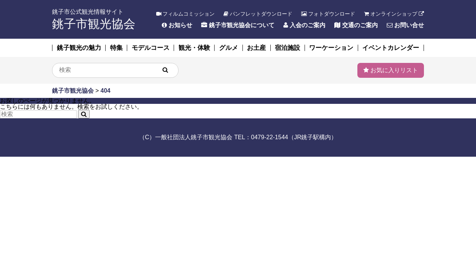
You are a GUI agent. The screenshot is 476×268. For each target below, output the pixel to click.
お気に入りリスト (390, 70)
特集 (116, 48)
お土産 (256, 48)
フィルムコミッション (185, 14)
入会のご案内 (304, 25)
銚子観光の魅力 (79, 48)
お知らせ (177, 25)
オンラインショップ (394, 14)
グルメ (228, 48)
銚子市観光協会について (237, 25)
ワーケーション (331, 48)
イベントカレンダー (390, 48)
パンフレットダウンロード (257, 14)
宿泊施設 (287, 48)
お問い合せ (405, 25)
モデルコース (151, 48)
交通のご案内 (355, 25)
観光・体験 (194, 48)
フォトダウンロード (328, 14)
